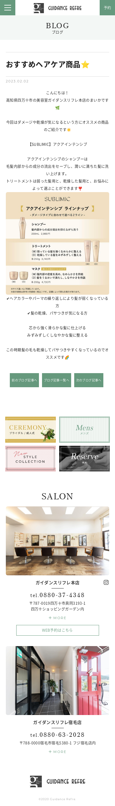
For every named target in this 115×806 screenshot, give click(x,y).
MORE (60, 618)
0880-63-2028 (57, 735)
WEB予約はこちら (57, 630)
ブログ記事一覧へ (56, 380)
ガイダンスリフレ (58, 8)
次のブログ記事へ (89, 380)
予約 (107, 7)
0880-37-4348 (57, 595)
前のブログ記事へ (24, 380)
